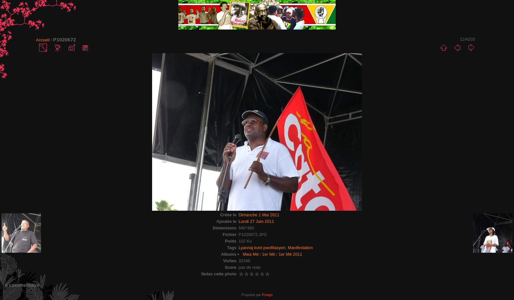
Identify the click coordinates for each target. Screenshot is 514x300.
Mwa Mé (250, 254)
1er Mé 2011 (290, 254)
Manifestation (300, 247)
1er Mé (268, 254)
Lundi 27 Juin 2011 (256, 221)
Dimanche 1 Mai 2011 (259, 214)
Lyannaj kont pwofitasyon (262, 247)
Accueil (42, 39)
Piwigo (267, 295)
